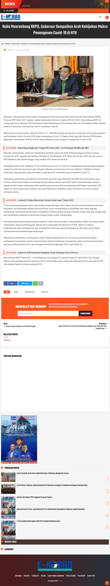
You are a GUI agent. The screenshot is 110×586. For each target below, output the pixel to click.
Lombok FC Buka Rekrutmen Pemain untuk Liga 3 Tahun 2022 (46, 200)
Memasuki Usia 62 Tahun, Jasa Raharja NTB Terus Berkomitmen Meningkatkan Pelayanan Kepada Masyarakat (51, 509)
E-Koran (60, 581)
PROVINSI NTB (44, 292)
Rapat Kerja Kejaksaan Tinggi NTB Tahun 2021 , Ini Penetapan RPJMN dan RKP (53, 148)
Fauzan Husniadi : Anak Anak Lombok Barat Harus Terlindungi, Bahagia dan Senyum (43, 473)
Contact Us (35, 576)
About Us (27, 576)
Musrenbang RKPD (30, 292)
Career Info (91, 576)
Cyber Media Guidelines (56, 576)
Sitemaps (18, 576)
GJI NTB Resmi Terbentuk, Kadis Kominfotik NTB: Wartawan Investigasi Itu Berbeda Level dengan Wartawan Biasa (52, 485)
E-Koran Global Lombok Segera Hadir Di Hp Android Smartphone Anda (38, 521)
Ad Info (43, 576)
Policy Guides (71, 576)
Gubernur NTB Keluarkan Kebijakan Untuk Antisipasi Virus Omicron (48, 252)
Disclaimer (81, 576)
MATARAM (16, 292)
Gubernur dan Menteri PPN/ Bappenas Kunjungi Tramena (34, 497)
